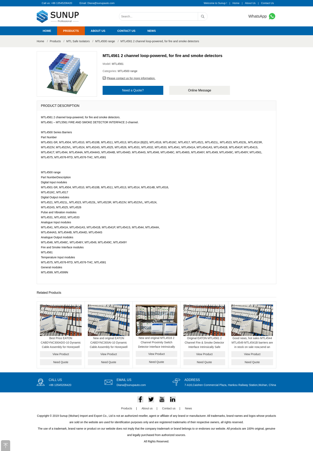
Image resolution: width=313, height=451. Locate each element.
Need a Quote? (133, 90)
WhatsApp (262, 16)
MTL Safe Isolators (78, 41)
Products (71, 30)
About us (98, 30)
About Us (250, 3)
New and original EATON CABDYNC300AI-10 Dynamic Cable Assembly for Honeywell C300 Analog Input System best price (108, 347)
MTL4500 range (105, 41)
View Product (60, 354)
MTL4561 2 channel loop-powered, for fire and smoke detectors (160, 41)
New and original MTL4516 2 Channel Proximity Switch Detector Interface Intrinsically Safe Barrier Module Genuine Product (156, 346)
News (151, 30)
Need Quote (60, 362)
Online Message (199, 90)
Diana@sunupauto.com (101, 3)
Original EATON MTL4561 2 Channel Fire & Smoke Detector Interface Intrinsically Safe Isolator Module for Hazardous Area (204, 347)
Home (236, 3)
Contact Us (267, 3)
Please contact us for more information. (131, 78)
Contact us (126, 30)
